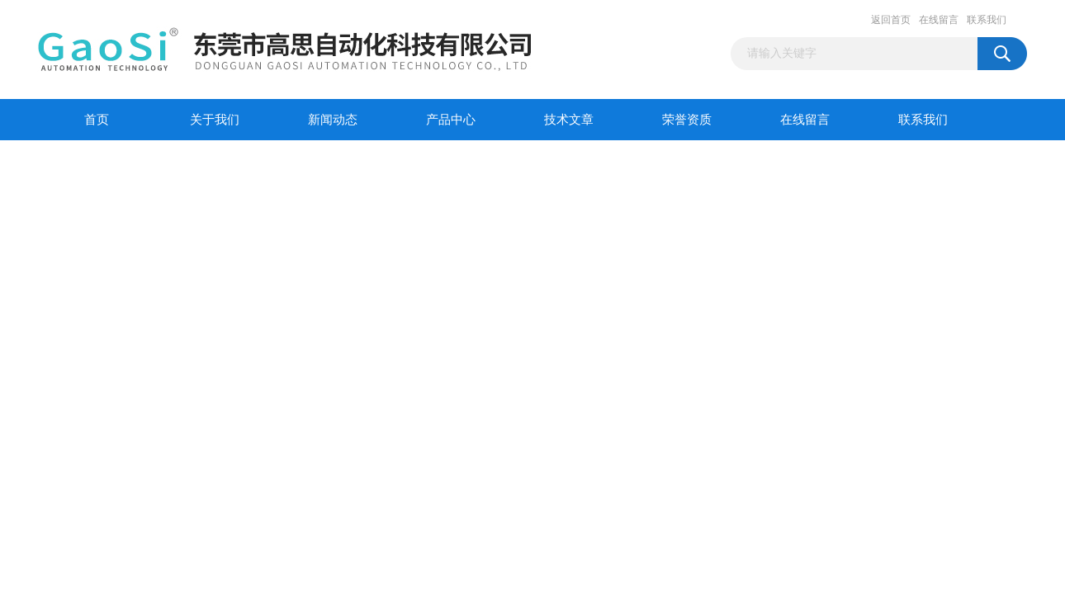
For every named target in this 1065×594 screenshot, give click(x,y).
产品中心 (451, 119)
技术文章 (569, 119)
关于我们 (214, 119)
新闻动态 (332, 119)
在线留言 (938, 20)
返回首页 (891, 20)
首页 (96, 119)
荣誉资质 (687, 119)
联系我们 (986, 20)
